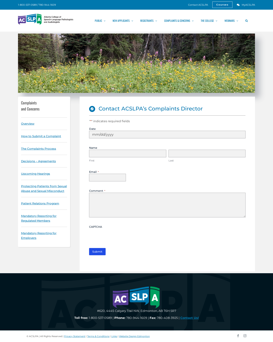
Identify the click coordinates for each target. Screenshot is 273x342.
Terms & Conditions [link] (98, 336)
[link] (196, 4)
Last (171, 160)
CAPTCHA (95, 227)
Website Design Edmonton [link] (134, 336)
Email (94, 172)
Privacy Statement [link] (74, 336)
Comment (97, 191)
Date (92, 129)
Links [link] (114, 336)
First (91, 160)
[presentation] (118, 236)
